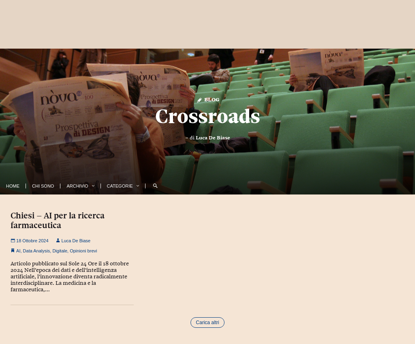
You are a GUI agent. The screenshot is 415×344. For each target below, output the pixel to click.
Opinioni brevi (83, 250)
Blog (207, 99)
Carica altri (207, 322)
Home (12, 186)
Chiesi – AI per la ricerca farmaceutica (58, 220)
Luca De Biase (213, 138)
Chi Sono (43, 186)
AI (18, 250)
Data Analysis (36, 250)
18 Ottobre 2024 (30, 240)
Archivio (77, 186)
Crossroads (207, 116)
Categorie (120, 186)
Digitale (59, 250)
